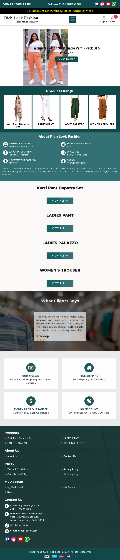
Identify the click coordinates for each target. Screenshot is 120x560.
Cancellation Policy (17, 474)
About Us (12, 456)
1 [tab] (60, 347)
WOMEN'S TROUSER (75, 443)
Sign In (10, 492)
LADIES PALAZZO (17, 443)
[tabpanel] (60, 338)
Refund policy (71, 474)
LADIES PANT (71, 438)
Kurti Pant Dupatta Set (19, 438)
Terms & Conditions (17, 469)
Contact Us (70, 456)
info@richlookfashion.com (23, 530)
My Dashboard (15, 487)
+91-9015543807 (19, 525)
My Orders (69, 487)
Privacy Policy (71, 469)
